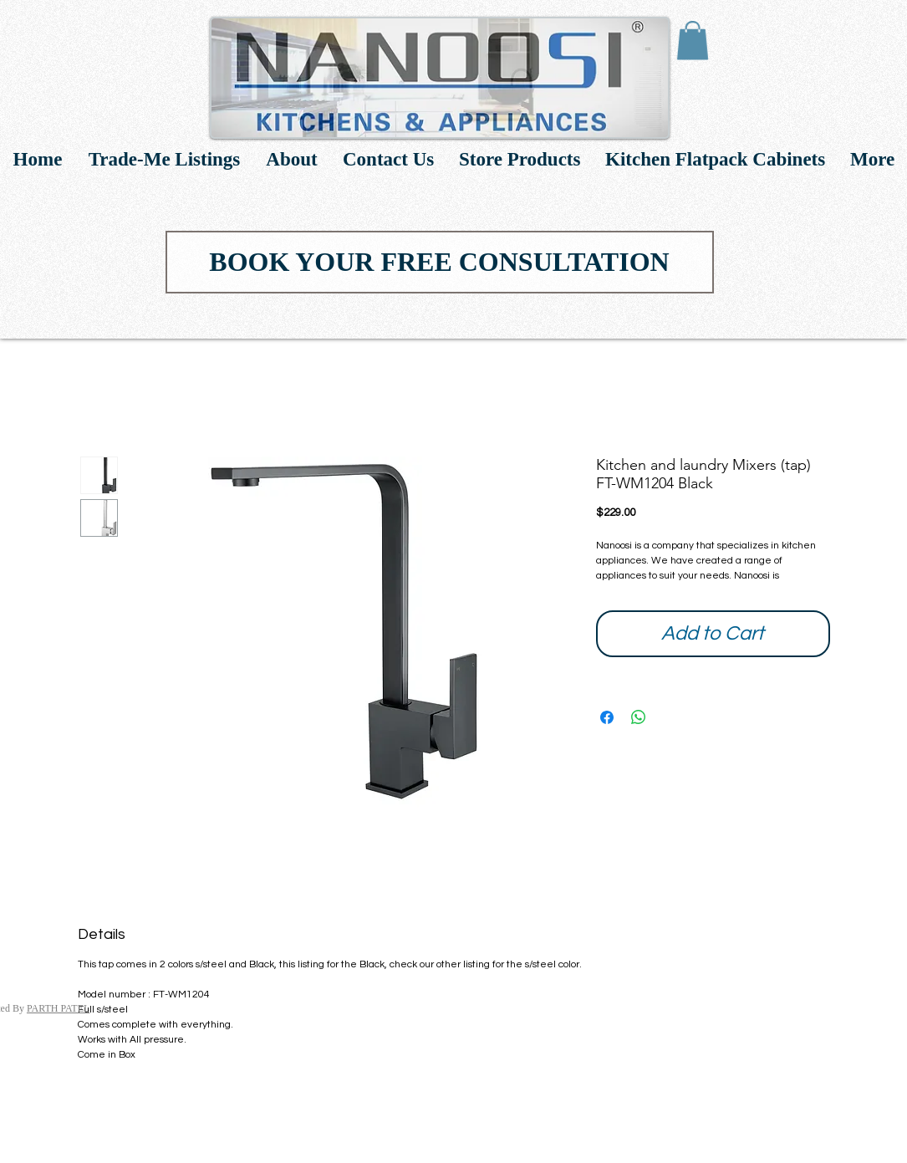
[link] (692, 40)
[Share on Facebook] (607, 717)
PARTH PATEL (58, 1008)
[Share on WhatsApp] (639, 717)
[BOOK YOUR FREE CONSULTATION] (440, 262)
